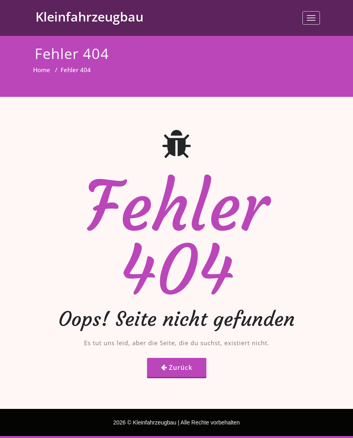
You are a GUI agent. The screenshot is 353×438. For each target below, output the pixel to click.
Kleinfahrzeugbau (89, 16)
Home (41, 70)
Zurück (180, 367)
